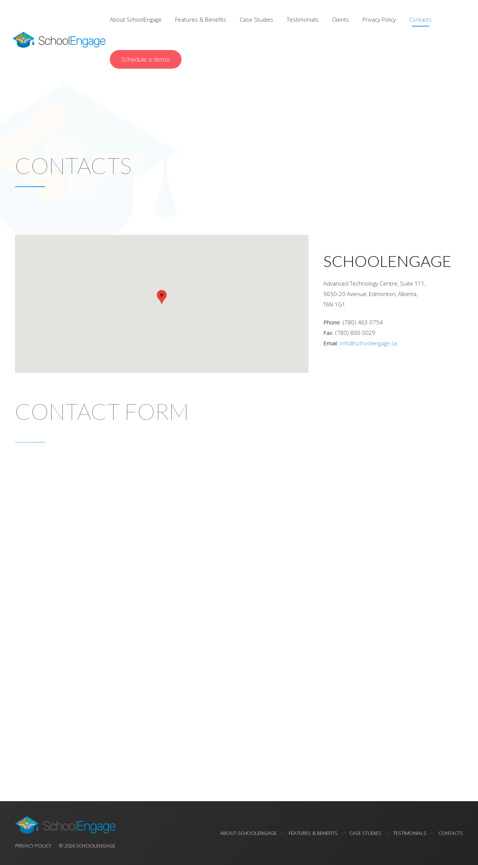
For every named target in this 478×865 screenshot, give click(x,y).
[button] (162, 297)
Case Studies (256, 19)
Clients (340, 19)
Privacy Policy (379, 19)
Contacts (420, 19)
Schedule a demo (145, 59)
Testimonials (303, 19)
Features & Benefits (200, 19)
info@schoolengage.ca (368, 343)
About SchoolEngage (136, 19)
